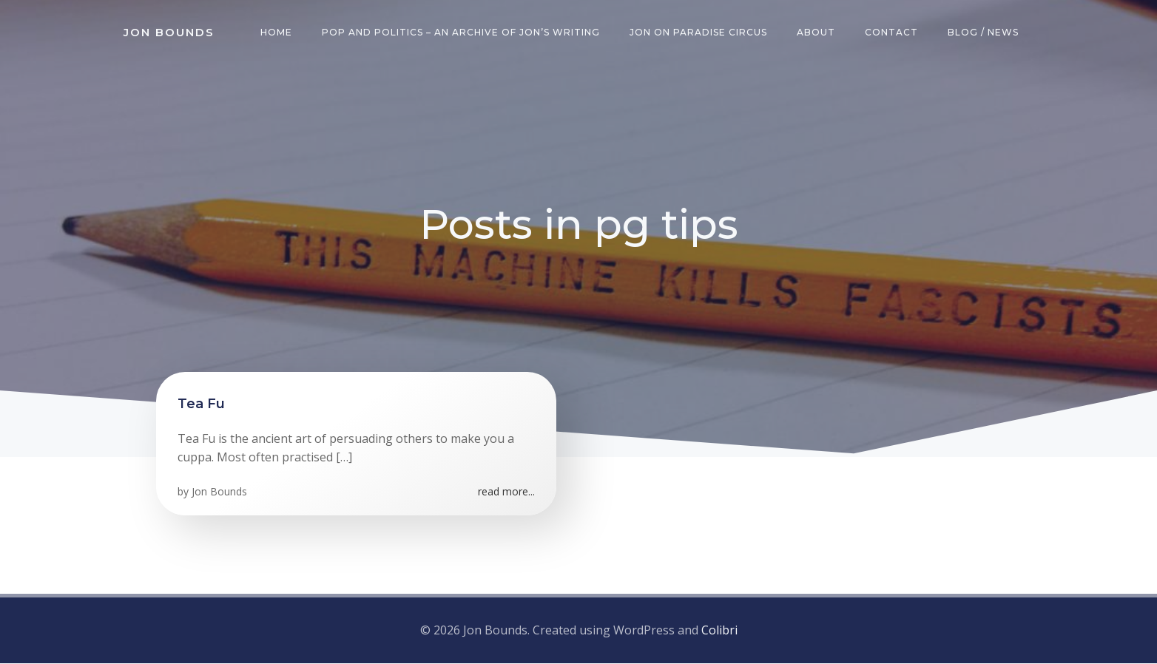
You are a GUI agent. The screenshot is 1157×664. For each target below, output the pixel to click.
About (816, 32)
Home (277, 32)
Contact (892, 32)
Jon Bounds (220, 494)
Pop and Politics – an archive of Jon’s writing (462, 32)
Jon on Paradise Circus (699, 32)
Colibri (719, 631)
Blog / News (983, 32)
